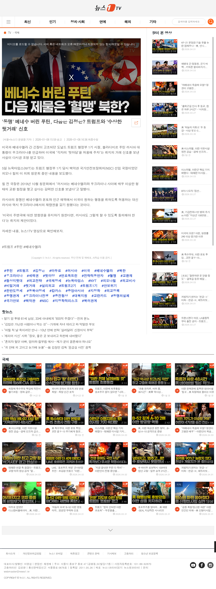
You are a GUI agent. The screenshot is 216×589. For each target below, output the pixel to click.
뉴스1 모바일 (55, 553)
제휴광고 (74, 553)
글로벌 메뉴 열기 (8, 21)
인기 (52, 21)
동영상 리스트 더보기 (108, 530)
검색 (211, 21)
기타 (152, 21)
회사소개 (10, 553)
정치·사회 (78, 21)
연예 (102, 21)
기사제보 (111, 553)
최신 (27, 21)
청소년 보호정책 (149, 553)
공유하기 (136, 122)
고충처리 (128, 553)
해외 (127, 21)
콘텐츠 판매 (93, 553)
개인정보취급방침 (32, 553)
